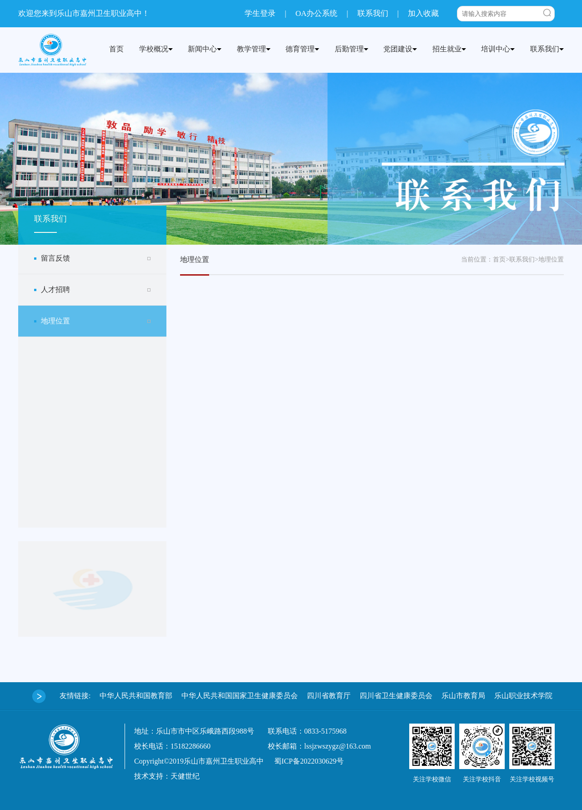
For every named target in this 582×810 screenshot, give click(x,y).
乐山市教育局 (463, 695)
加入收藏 (423, 13)
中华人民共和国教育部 (136, 695)
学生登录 (260, 13)
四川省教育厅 (329, 695)
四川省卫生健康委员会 (396, 695)
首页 (499, 259)
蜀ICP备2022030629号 (309, 761)
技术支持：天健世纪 (167, 776)
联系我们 (372, 13)
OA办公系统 (317, 13)
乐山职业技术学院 (523, 695)
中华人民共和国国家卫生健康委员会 (239, 695)
